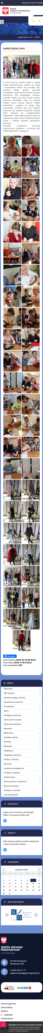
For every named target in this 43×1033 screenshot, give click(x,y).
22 (39, 887)
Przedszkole (9, 706)
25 (16, 890)
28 (33, 890)
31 (9, 893)
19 (21, 887)
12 (21, 884)
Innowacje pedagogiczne (14, 768)
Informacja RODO (11, 795)
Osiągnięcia (8, 751)
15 (39, 884)
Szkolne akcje (9, 777)
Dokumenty (6, 1007)
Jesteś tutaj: (23, 37)
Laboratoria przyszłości (13, 702)
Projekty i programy (12, 773)
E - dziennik (6, 1014)
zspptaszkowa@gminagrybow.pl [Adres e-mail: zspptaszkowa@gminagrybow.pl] (24, 973)
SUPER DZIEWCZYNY (14, 48)
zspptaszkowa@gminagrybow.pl (33, 21)
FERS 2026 (8, 689)
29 (39, 890)
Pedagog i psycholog (12, 715)
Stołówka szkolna (11, 737)
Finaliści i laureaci (11, 759)
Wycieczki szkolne (11, 786)
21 (33, 887)
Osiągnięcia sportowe (12, 755)
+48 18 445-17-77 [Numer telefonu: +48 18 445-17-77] (18, 970)
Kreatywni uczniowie (12, 790)
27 (27, 890)
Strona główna (8, 1003)
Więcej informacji (5, 821)
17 (9, 887)
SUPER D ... (36, 37)
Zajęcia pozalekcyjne (12, 724)
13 (27, 884)
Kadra (6, 711)
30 (4, 893)
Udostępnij (10, 656)
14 (33, 884)
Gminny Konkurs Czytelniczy (15, 782)
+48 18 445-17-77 (39, 21)
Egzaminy (7, 764)
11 (15, 884)
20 (27, 887)
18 (15, 887)
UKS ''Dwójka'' (9, 693)
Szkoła (4, 1011)
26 (21, 890)
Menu (10, 683)
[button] (2, 3)
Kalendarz (8, 729)
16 (4, 887)
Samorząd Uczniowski (13, 720)
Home (30, 37)
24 (10, 890)
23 (4, 890)
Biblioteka (8, 746)
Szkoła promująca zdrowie (14, 698)
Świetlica (7, 742)
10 (9, 884)
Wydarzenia (8, 733)
